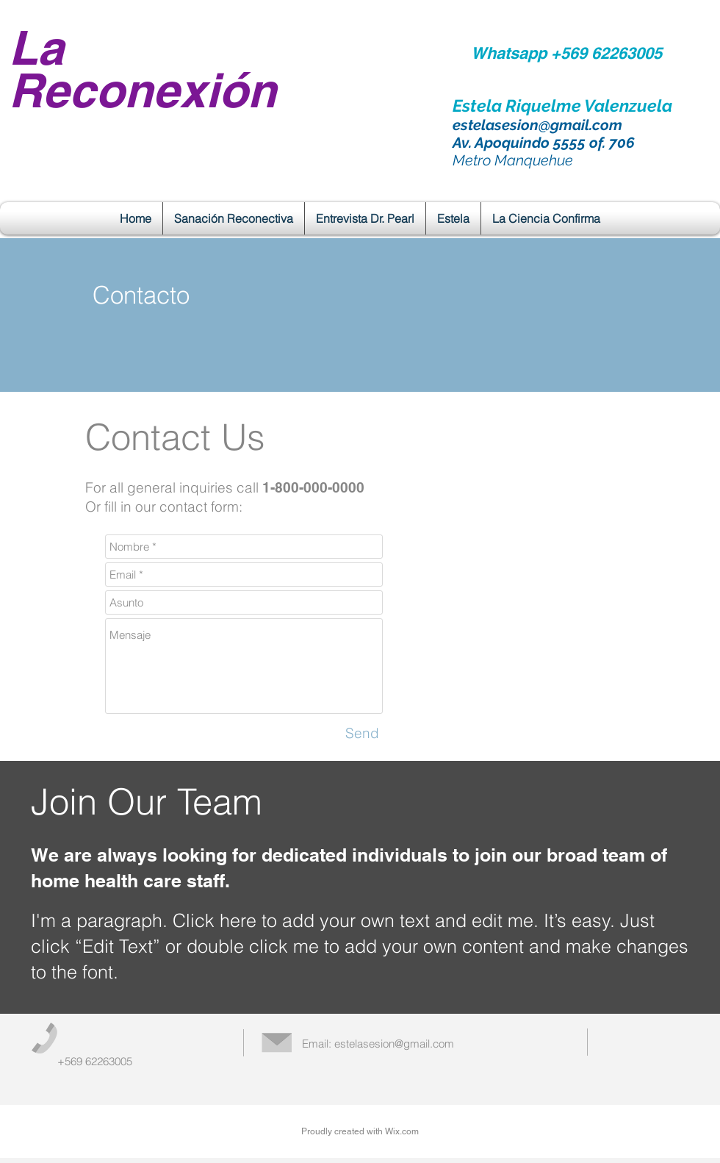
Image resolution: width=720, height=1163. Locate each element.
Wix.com (402, 1131)
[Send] (362, 733)
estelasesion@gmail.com (537, 125)
